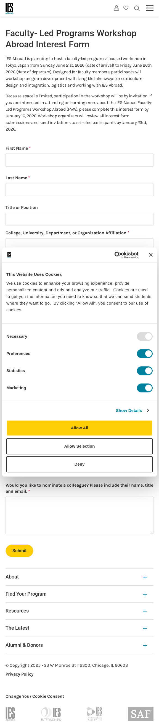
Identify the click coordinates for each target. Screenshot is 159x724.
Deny (80, 464)
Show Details (129, 410)
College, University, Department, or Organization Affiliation (66, 232)
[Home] (10, 8)
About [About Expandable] (76, 577)
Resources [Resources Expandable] (76, 611)
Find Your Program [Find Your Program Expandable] (76, 594)
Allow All (79, 427)
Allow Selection (79, 446)
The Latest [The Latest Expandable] (76, 628)
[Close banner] (151, 255)
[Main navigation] (149, 8)
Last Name (16, 177)
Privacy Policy (19, 674)
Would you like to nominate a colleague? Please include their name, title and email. (79, 488)
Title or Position (22, 207)
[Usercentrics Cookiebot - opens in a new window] (114, 255)
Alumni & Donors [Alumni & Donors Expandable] (76, 645)
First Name (17, 148)
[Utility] (116, 8)
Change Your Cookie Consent (35, 696)
